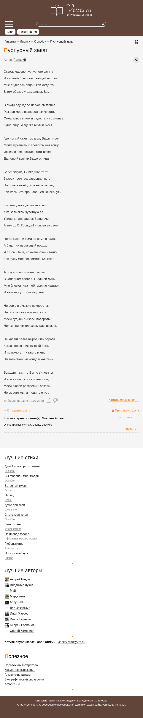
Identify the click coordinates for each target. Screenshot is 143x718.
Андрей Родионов (22, 625)
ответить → (132, 428)
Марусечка (17, 596)
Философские (13, 528)
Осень (8, 490)
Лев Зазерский (20, 608)
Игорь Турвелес (20, 619)
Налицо (10, 495)
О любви (10, 470)
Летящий (20, 59)
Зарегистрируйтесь (71, 642)
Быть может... (14, 524)
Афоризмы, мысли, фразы (21, 538)
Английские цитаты (18, 674)
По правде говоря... (18, 534)
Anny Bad (16, 602)
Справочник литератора (21, 665)
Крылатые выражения (20, 669)
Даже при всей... (16, 505)
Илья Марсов (19, 613)
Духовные (11, 509)
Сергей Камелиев (22, 630)
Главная (10, 41)
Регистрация (28, 31)
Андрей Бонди (20, 579)
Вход (10, 31)
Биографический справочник (24, 679)
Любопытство (14, 543)
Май (13, 590)
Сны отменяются (16, 514)
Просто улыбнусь (16, 553)
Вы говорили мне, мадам (22, 476)
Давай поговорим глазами (23, 466)
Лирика (9, 557)
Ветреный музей (16, 485)
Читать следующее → (124, 399)
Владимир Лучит (21, 585)
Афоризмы (12, 684)
